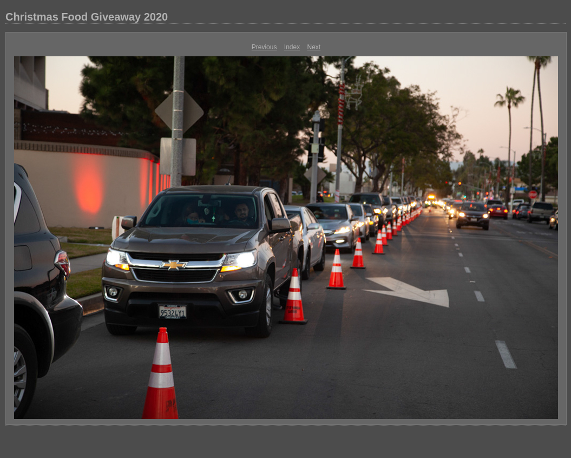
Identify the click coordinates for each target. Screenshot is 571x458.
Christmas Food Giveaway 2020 (86, 17)
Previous (264, 47)
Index (292, 47)
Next (314, 47)
